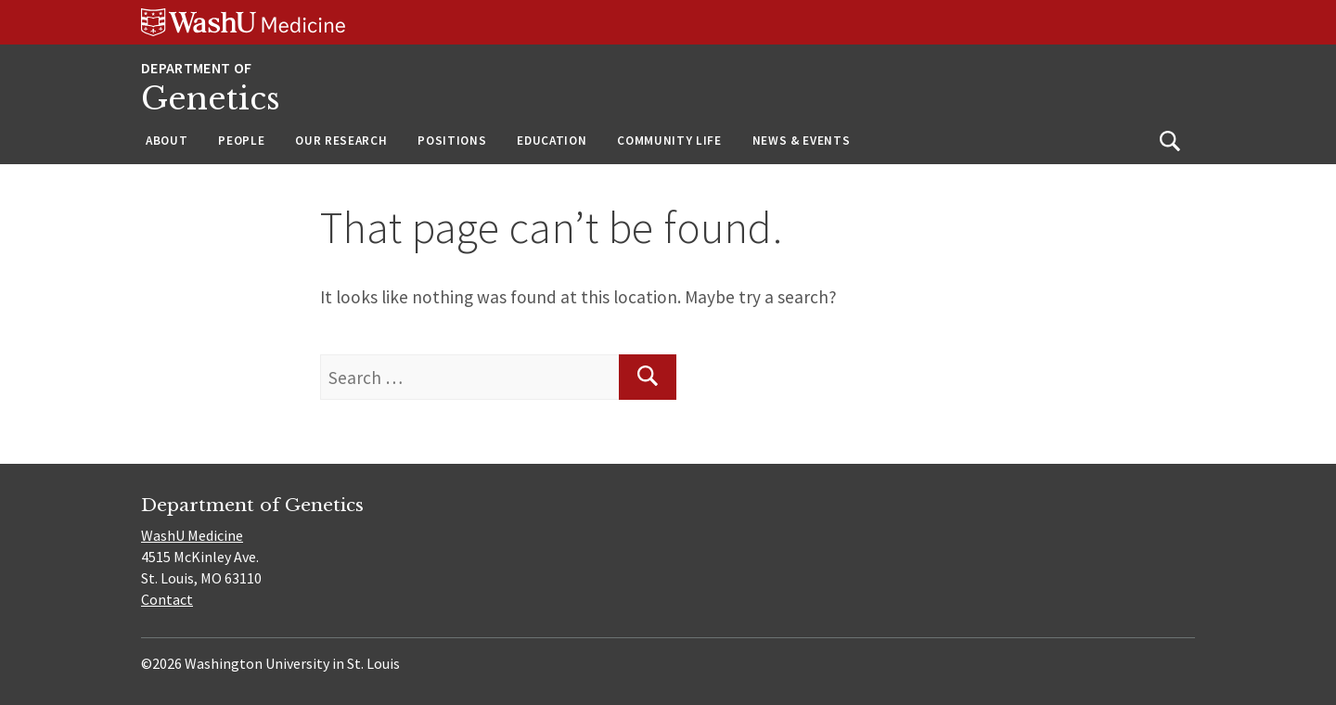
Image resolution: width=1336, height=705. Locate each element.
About (166, 140)
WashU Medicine (192, 535)
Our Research (341, 140)
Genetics (210, 99)
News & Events (801, 140)
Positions (452, 140)
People (241, 140)
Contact (167, 599)
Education (551, 140)
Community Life (669, 140)
